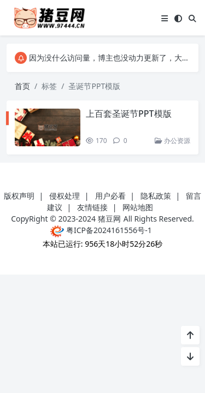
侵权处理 (64, 195)
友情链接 (92, 207)
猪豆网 (109, 218)
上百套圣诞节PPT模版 (129, 114)
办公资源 (172, 140)
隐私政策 (155, 195)
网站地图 (137, 207)
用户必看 (110, 195)
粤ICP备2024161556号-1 (100, 230)
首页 (22, 86)
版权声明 (19, 195)
